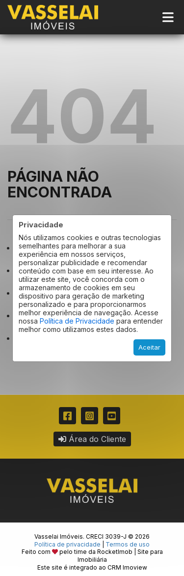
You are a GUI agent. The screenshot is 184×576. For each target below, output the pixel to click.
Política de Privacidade (77, 321)
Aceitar (149, 347)
